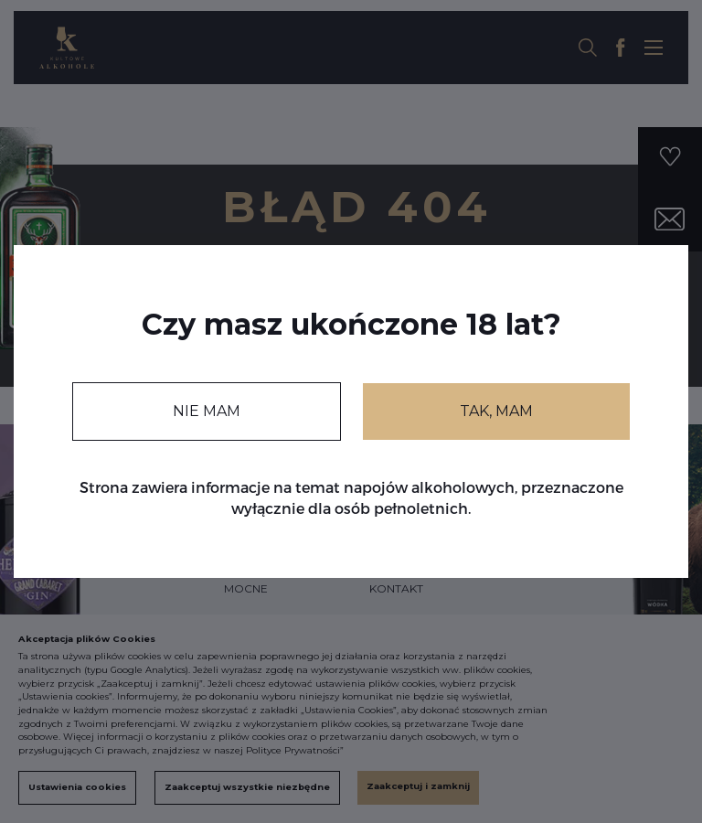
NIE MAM (206, 411)
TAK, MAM (496, 411)
